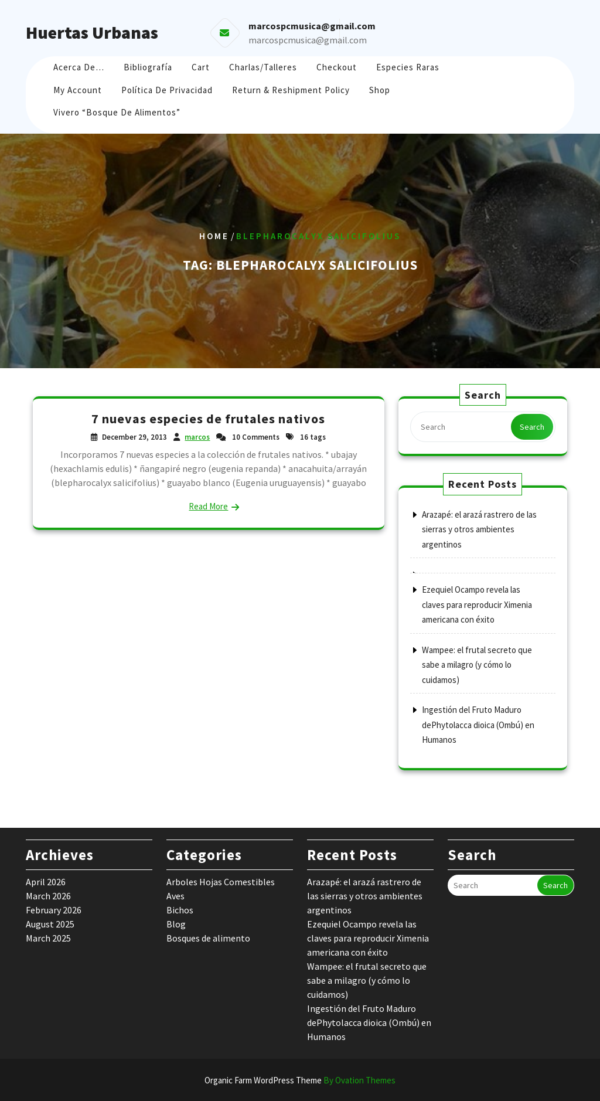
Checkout (336, 67)
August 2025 (50, 924)
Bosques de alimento (208, 938)
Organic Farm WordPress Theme (300, 1080)
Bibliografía (148, 67)
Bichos (179, 910)
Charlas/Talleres (263, 67)
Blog (176, 924)
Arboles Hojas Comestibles (220, 882)
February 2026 (53, 910)
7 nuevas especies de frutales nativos (208, 418)
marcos (197, 437)
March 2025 (48, 938)
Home (214, 236)
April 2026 (46, 882)
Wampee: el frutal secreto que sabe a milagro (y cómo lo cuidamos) (477, 664)
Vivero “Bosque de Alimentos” (116, 112)
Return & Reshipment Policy (291, 90)
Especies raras (407, 67)
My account (77, 90)
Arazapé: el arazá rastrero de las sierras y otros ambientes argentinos (479, 529)
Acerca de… (78, 67)
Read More (208, 506)
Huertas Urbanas (92, 32)
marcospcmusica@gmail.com (307, 40)
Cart (201, 67)
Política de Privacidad (167, 90)
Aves (175, 896)
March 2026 (48, 896)
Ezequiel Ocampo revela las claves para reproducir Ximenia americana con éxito (477, 604)
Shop (379, 90)
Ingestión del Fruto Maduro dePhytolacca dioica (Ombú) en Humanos (478, 724)
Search (532, 427)
